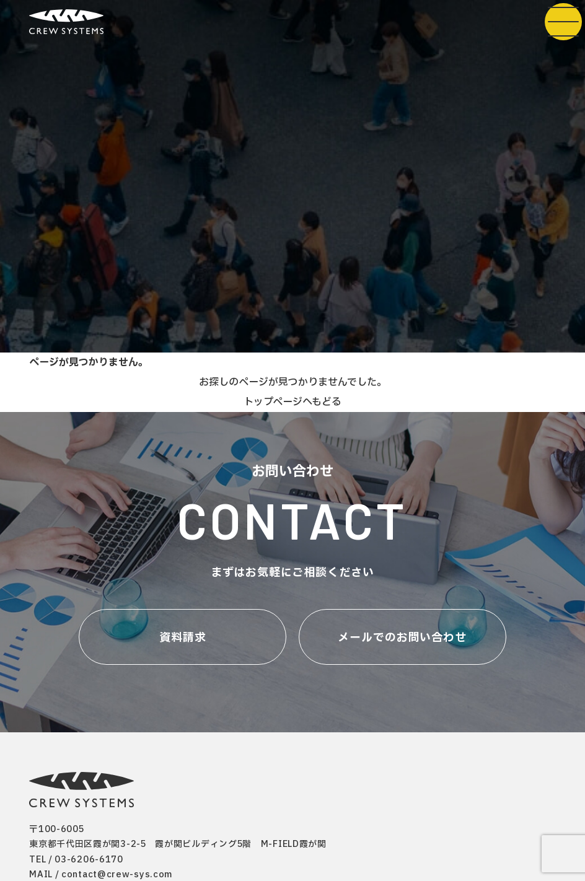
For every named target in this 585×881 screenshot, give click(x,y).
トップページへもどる (292, 402)
